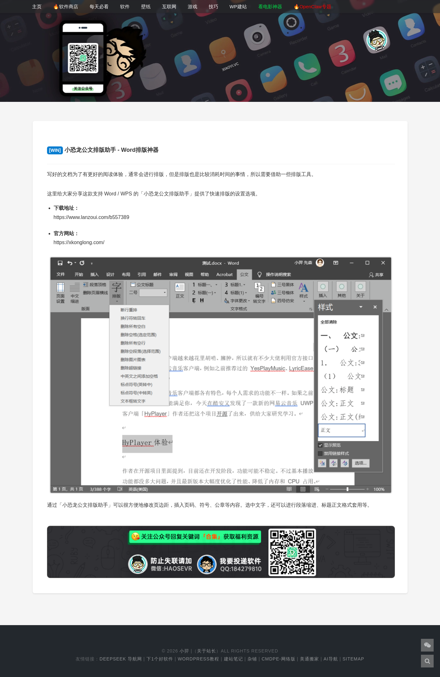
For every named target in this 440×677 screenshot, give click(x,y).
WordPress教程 (198, 658)
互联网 (169, 6)
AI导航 (331, 658)
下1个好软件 (159, 658)
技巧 (213, 6)
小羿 (184, 650)
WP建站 (238, 6)
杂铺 (252, 658)
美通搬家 (309, 658)
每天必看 (99, 6)
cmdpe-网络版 (278, 658)
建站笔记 (233, 658)
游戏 (192, 6)
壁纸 (146, 6)
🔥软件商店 (65, 6)
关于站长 (206, 650)
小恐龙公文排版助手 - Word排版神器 (103, 150)
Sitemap (353, 658)
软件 (125, 6)
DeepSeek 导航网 (120, 658)
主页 (37, 6)
